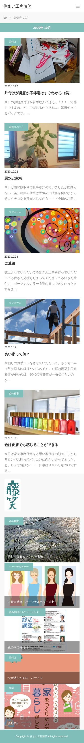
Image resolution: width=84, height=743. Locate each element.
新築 (12, 688)
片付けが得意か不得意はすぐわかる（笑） (38, 93)
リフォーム (15, 212)
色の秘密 (14, 393)
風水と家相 (13, 178)
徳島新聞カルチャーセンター (25, 612)
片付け (12, 41)
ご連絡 (9, 263)
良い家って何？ (17, 354)
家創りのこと (16, 127)
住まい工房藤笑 (38, 736)
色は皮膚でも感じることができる (31, 445)
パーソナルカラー (19, 566)
